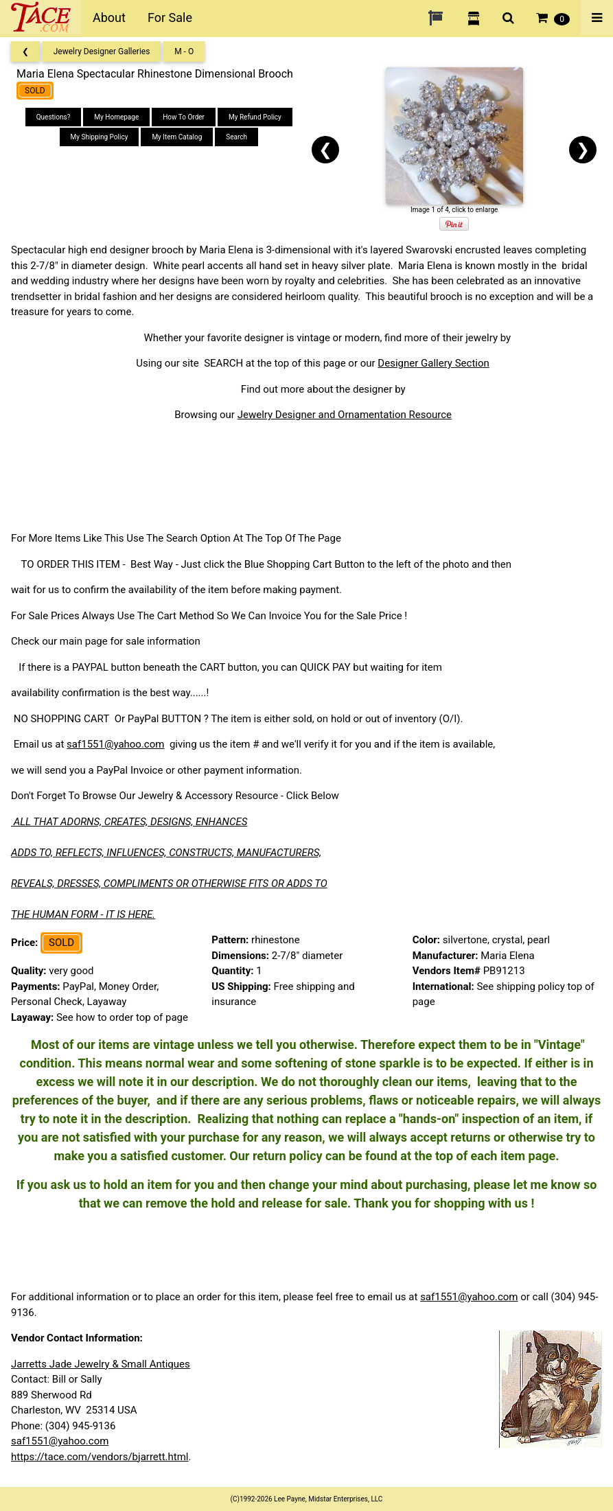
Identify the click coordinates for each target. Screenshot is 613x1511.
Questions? (53, 117)
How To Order (184, 117)
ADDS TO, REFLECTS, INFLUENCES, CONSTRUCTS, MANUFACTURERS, (166, 852)
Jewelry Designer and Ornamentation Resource (345, 414)
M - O (184, 51)
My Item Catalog (177, 137)
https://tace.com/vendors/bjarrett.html (100, 1457)
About (109, 17)
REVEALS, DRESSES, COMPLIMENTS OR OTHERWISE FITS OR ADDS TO (169, 883)
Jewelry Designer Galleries (102, 51)
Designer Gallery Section (433, 363)
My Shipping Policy (99, 137)
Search (236, 137)
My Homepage (116, 117)
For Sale (170, 17)
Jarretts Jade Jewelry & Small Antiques (100, 1364)
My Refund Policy (255, 117)
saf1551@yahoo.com (115, 744)
